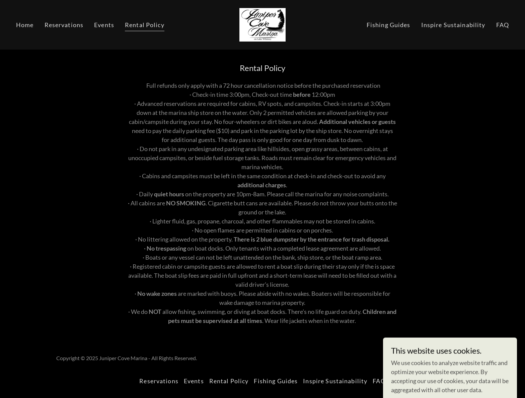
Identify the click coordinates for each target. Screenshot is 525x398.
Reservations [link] (64, 24)
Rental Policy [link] (144, 24)
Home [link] (25, 24)
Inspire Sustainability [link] (453, 24)
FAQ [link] (502, 24)
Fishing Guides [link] (388, 24)
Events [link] (104, 24)
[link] (262, 24)
